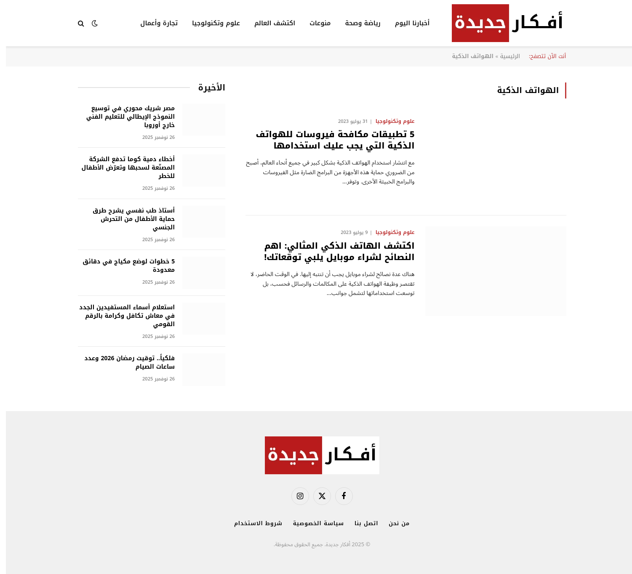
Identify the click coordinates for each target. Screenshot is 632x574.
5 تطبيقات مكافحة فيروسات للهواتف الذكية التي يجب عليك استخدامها (329, 140)
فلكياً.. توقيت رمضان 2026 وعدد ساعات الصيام (123, 362)
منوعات (314, 23)
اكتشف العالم (268, 23)
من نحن (393, 523)
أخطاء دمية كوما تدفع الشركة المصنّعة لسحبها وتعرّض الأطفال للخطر (122, 168)
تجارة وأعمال (153, 23)
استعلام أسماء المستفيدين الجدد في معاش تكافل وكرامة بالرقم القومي (121, 316)
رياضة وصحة (356, 23)
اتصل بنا (360, 523)
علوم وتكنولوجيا (210, 23)
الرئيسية (504, 56)
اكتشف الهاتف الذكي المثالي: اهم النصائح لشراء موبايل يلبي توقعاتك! (333, 251)
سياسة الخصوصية (312, 523)
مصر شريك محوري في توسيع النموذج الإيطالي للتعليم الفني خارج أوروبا (124, 117)
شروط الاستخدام (252, 523)
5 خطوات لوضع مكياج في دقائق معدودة (123, 266)
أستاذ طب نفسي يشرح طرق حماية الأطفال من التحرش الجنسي (128, 219)
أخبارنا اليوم (406, 23)
